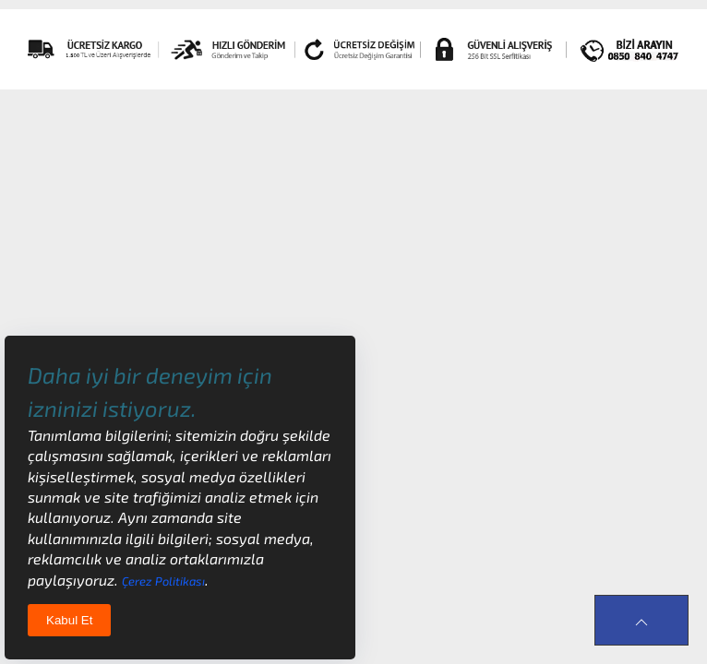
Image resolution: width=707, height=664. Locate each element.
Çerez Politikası (163, 581)
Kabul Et (69, 620)
